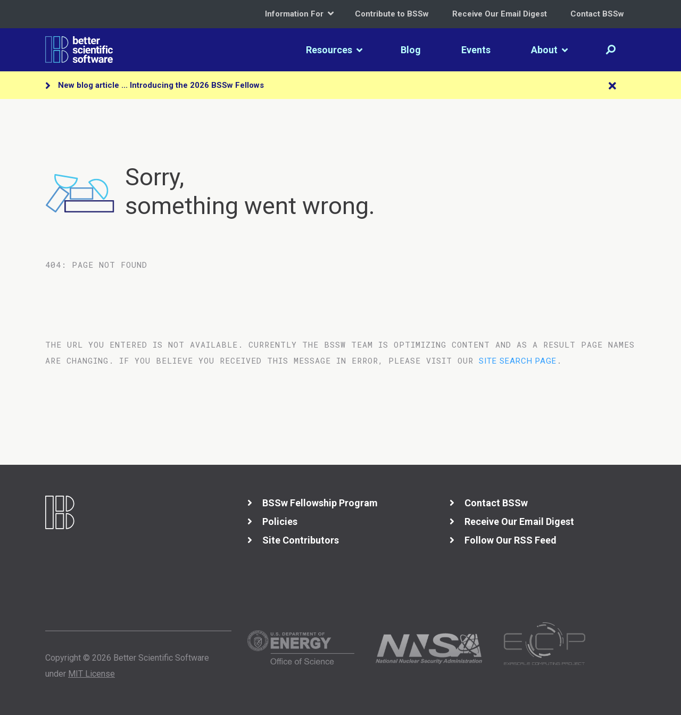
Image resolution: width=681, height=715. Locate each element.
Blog (411, 49)
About (549, 49)
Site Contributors (300, 540)
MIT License (91, 674)
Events (476, 49)
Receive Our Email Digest (499, 14)
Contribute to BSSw (392, 14)
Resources (334, 49)
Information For (299, 14)
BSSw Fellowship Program (320, 502)
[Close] (612, 86)
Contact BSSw (597, 14)
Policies (279, 521)
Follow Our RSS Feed (510, 540)
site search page (518, 361)
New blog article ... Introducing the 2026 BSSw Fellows (161, 85)
